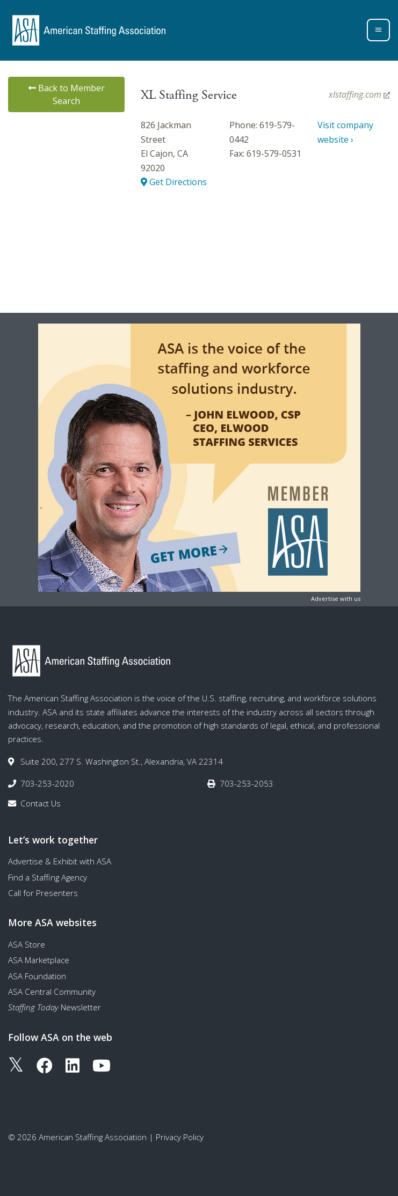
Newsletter (54, 1007)
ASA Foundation (37, 976)
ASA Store (26, 944)
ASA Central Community (52, 991)
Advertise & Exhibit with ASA (59, 861)
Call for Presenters (43, 892)
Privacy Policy (180, 1137)
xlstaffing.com (359, 94)
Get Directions (174, 182)
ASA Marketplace (38, 960)
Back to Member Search (66, 94)
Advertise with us (335, 599)
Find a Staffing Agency (47, 877)
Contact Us (40, 803)
